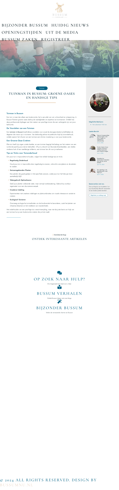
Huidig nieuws (70, 25)
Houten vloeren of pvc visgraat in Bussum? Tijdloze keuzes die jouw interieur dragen (102, 149)
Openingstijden (22, 32)
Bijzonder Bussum (25, 25)
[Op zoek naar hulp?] (59, 273)
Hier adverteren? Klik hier (99, 125)
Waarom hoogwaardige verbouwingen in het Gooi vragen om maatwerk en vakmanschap (103, 138)
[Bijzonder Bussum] (59, 301)
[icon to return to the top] (2, 51)
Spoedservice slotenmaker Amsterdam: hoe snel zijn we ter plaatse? (103, 160)
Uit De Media (62, 32)
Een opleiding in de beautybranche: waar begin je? (102, 171)
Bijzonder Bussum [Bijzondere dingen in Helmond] (59, 307)
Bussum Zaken (20, 39)
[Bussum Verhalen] (59, 287)
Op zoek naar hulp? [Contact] (59, 279)
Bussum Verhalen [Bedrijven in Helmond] (59, 293)
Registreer (55, 39)
